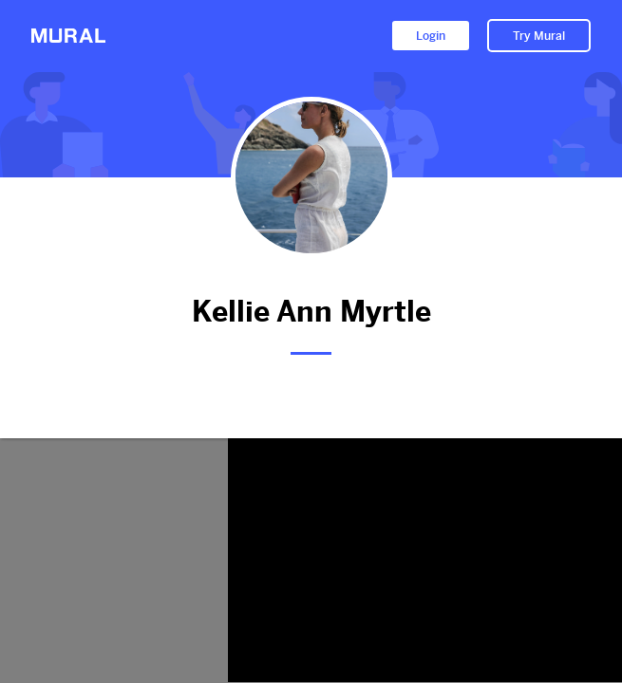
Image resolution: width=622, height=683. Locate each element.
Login (430, 36)
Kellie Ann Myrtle (311, 311)
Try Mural (539, 36)
